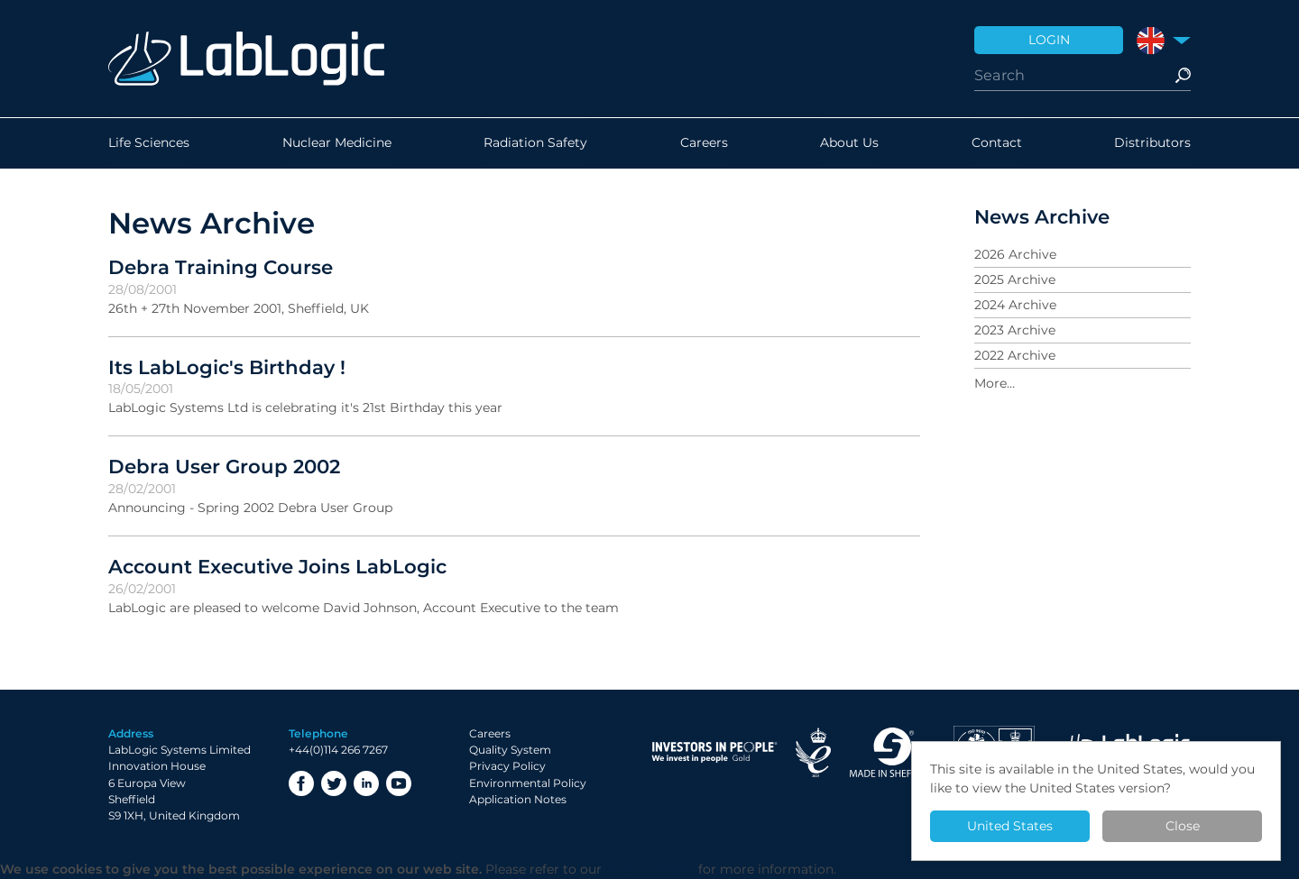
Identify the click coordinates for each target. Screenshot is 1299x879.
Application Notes (518, 799)
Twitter (333, 783)
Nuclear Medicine (337, 143)
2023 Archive (1014, 330)
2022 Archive (1014, 355)
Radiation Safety (535, 143)
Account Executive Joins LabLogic (277, 566)
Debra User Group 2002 (224, 466)
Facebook (301, 783)
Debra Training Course (220, 267)
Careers (704, 143)
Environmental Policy (527, 783)
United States (1010, 826)
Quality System (510, 749)
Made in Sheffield (892, 752)
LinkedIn (366, 783)
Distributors (1152, 143)
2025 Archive (1014, 279)
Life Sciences (148, 143)
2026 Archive (1015, 254)
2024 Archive (1015, 305)
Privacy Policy (507, 766)
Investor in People (714, 752)
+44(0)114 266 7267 (338, 749)
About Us (849, 143)
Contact (997, 143)
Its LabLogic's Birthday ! (226, 367)
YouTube (398, 783)
